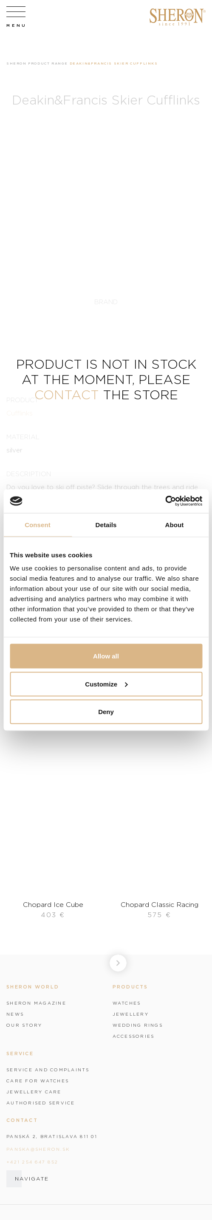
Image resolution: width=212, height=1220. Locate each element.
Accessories (134, 1036)
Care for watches (37, 1080)
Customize (106, 683)
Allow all (106, 656)
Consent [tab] (38, 524)
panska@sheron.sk (38, 1149)
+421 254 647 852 (32, 1161)
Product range (48, 63)
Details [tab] (106, 524)
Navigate (32, 1178)
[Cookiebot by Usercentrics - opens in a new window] (165, 501)
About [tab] (174, 524)
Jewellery (131, 1014)
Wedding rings (138, 1025)
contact (66, 394)
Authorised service (40, 1102)
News (15, 1014)
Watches (127, 1002)
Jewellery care (34, 1091)
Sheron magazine (36, 1002)
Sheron (16, 63)
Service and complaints (48, 1069)
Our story (24, 1025)
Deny (106, 711)
